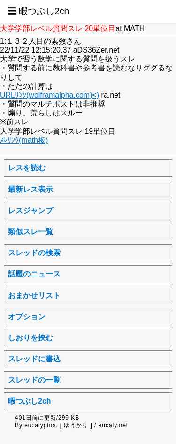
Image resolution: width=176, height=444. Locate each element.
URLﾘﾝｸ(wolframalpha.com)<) (49, 95)
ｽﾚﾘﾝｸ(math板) (24, 140)
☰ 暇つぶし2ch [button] (38, 11)
